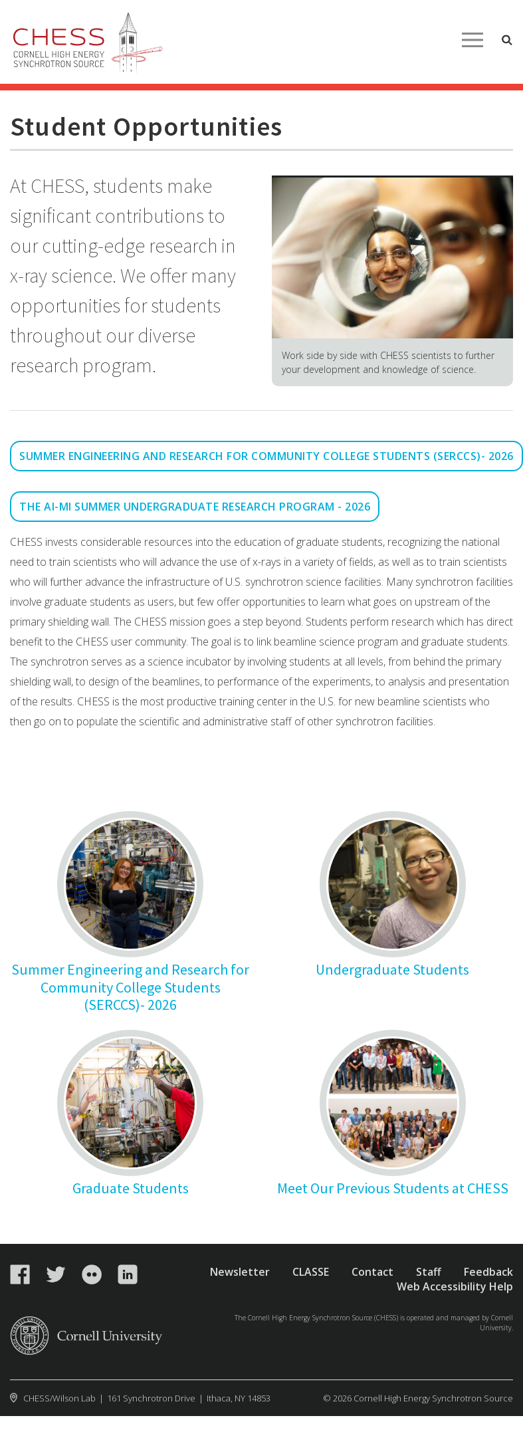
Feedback (488, 1271)
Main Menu (472, 40)
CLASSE (310, 1271)
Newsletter (240, 1271)
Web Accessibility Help (455, 1286)
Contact (372, 1271)
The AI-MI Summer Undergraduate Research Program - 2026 (194, 506)
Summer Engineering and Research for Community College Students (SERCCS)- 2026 (266, 456)
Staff (428, 1271)
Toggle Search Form (507, 40)
